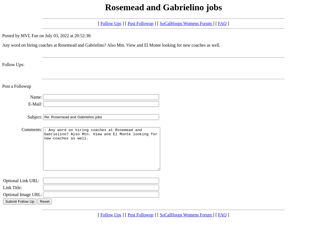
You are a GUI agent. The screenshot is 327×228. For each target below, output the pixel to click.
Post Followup (140, 23)
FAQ (222, 23)
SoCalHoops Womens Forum (186, 23)
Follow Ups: (13, 64)
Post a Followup (16, 86)
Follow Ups (110, 23)
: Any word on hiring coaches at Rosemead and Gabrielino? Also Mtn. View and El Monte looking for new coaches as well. (108, 153)
